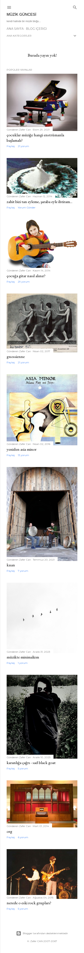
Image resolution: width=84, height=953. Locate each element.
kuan (11, 565)
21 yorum (23, 146)
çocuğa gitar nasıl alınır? (26, 275)
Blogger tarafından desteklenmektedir (42, 933)
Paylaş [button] (11, 146)
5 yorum (23, 768)
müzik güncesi (21, 14)
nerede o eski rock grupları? (29, 902)
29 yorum (24, 281)
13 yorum (23, 455)
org (9, 831)
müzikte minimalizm (23, 657)
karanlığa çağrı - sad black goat (31, 762)
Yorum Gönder (26, 207)
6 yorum (23, 837)
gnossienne (16, 356)
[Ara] (74, 6)
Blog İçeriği (36, 29)
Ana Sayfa (15, 29)
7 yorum (23, 570)
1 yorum (23, 662)
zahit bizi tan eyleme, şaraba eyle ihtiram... (39, 201)
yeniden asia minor (22, 449)
